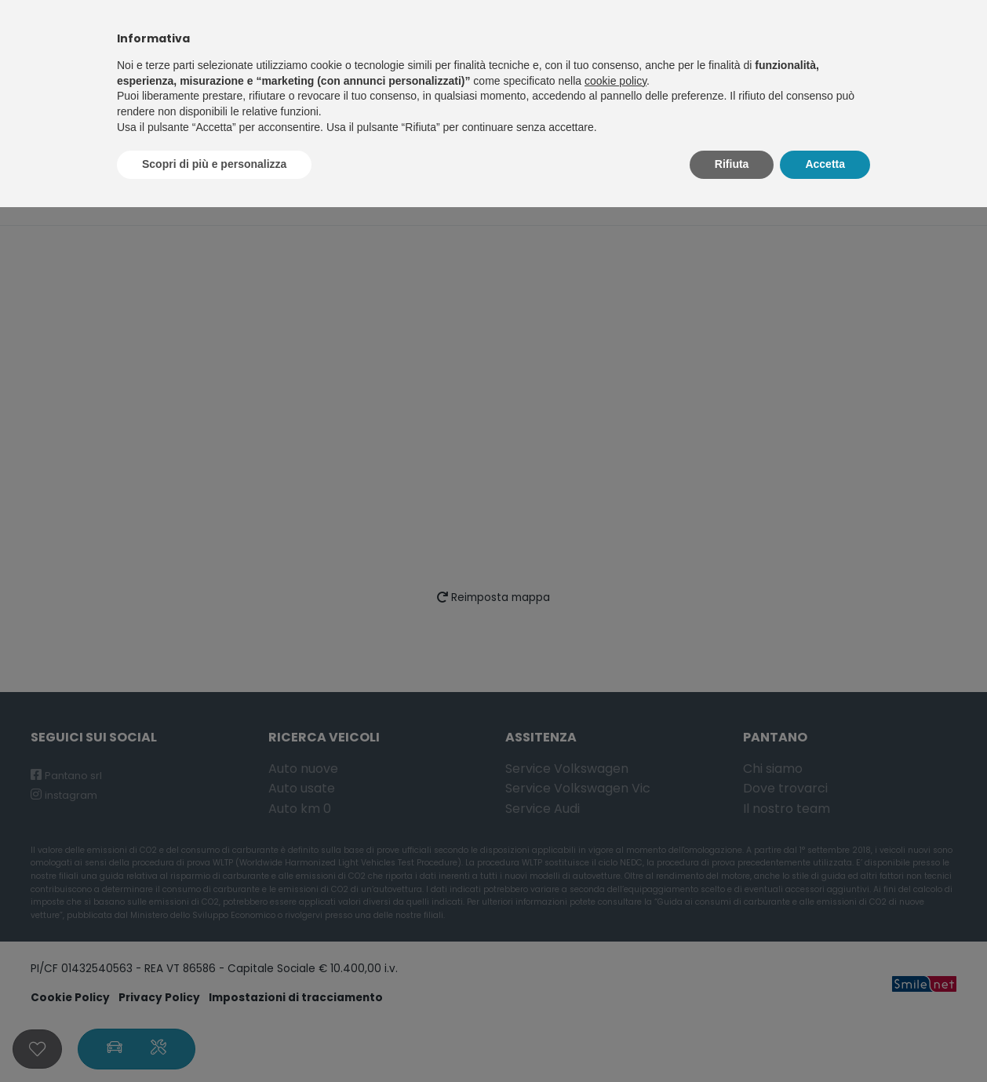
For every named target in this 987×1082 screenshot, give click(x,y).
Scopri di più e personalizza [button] (214, 164)
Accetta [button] (825, 164)
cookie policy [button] (615, 81)
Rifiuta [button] (732, 164)
